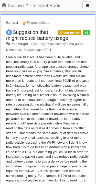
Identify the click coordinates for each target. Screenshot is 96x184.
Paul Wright (19, 44)
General (12, 23)
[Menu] (87, 5)
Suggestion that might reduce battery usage (37, 35)
